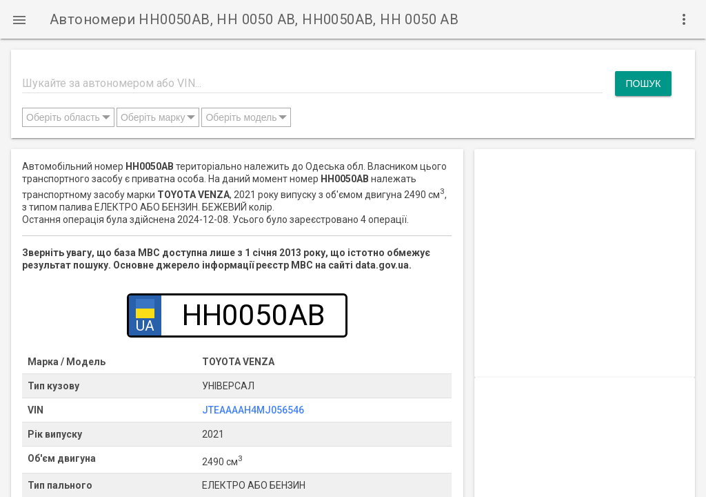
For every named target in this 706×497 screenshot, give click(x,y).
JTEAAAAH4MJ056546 (253, 410)
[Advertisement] (584, 235)
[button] (19, 19)
